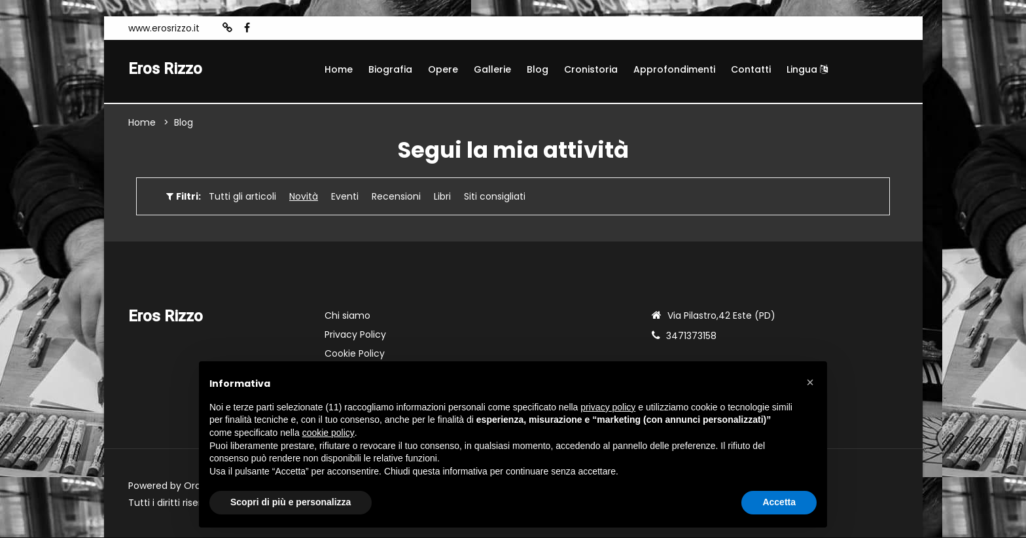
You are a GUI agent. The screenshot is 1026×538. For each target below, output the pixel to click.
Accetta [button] (779, 502)
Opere (443, 69)
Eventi (345, 197)
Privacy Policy (355, 335)
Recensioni (396, 197)
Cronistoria (591, 69)
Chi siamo (347, 316)
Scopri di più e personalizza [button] (290, 502)
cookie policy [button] (328, 432)
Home (339, 69)
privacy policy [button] (607, 407)
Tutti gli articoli (242, 197)
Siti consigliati (494, 197)
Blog (537, 69)
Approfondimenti (674, 69)
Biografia (390, 69)
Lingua (807, 69)
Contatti (751, 69)
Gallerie (492, 69)
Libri (442, 197)
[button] (810, 382)
